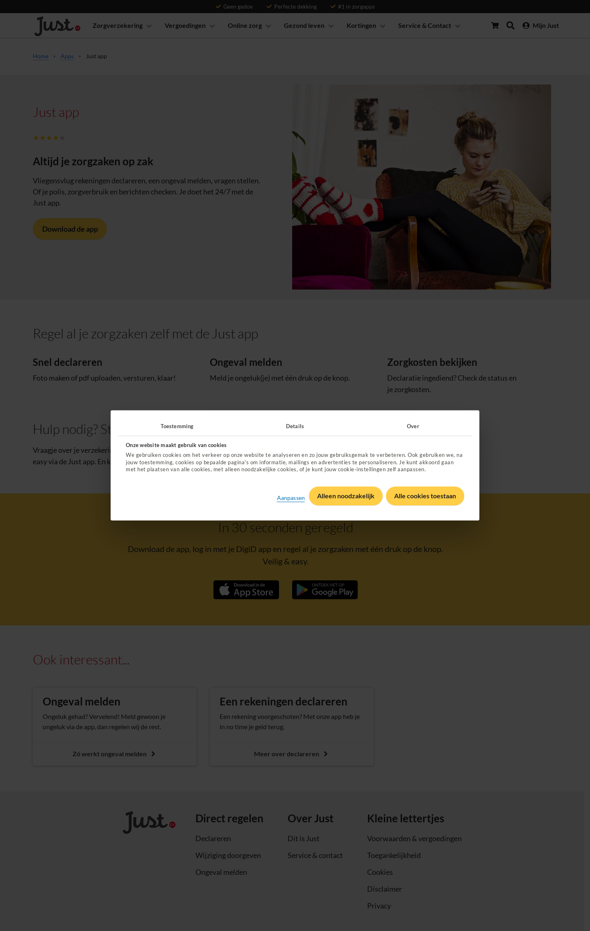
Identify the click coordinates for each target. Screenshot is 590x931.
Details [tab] (295, 426)
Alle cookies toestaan (425, 496)
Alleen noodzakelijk (345, 496)
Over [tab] (413, 426)
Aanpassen (291, 497)
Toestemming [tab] (177, 426)
